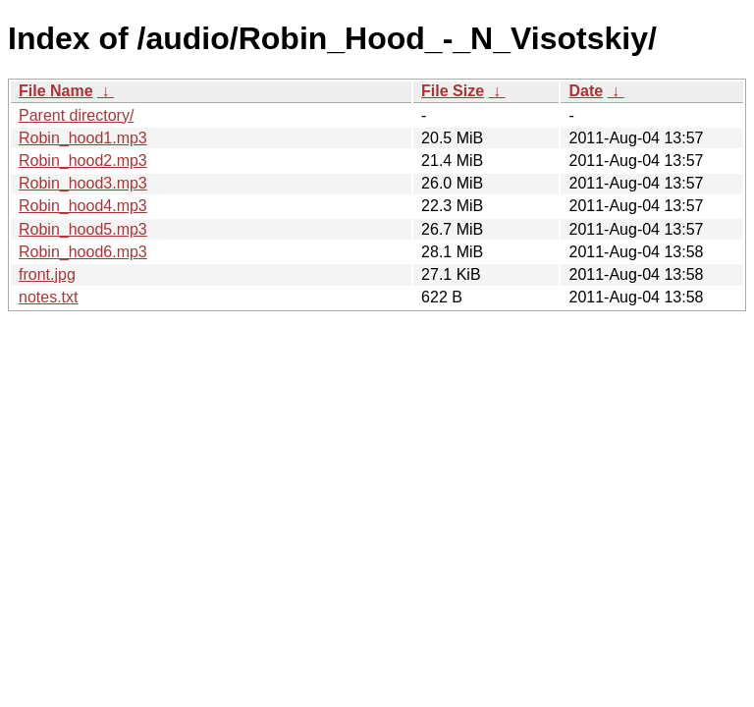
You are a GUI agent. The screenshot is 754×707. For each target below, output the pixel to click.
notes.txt (48, 297)
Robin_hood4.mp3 (83, 205)
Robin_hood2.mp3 (83, 160)
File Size (452, 90)
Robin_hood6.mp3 (83, 252)
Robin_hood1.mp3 (83, 138)
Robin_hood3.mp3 (83, 183)
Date (585, 90)
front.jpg (47, 274)
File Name (56, 90)
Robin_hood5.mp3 (83, 229)
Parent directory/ (76, 115)
